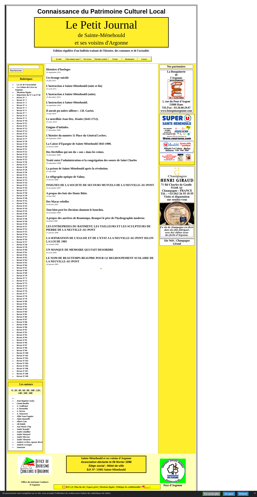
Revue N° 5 (22, 108)
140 (20, 393)
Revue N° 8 (22, 115)
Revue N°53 (22, 232)
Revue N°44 (22, 208)
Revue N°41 (22, 201)
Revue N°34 (22, 182)
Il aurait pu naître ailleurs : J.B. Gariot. (70, 110)
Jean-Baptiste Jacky (25, 401)
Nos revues (87, 59)
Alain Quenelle (23, 419)
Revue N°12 (22, 126)
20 (15, 390)
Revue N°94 (22, 337)
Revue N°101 (22, 355)
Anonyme (21, 447)
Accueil (58, 59)
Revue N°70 (22, 275)
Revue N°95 (22, 340)
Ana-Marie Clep (24, 426)
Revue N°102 (22, 358)
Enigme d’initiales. (57, 127)
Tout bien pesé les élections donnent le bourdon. (75, 209)
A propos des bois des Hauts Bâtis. (66, 193)
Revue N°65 (22, 262)
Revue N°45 (22, 211)
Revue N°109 (22, 376)
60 (24, 390)
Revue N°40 (22, 198)
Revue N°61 (22, 252)
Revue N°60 (22, 250)
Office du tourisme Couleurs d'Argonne (34, 483)
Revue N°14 (22, 131)
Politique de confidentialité (128, 487)
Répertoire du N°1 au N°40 (28, 95)
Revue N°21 (22, 149)
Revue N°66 (22, 265)
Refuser (243, 494)
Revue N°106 (22, 368)
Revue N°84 (22, 312)
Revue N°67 (22, 268)
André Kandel (23, 429)
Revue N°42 (22, 203)
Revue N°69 (22, 273)
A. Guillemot (22, 406)
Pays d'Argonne (173, 485)
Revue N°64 (22, 260)
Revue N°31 (22, 175)
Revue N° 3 (22, 102)
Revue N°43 (22, 206)
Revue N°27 (22, 164)
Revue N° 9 (22, 118)
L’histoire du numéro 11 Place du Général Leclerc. (76, 135)
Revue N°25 (22, 159)
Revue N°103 (22, 361)
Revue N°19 (22, 144)
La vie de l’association (26, 84)
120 (38, 390)
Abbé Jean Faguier (25, 416)
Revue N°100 (22, 353)
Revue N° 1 (22, 97)
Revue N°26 (22, 162)
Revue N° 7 (22, 113)
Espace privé (92, 487)
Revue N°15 (22, 133)
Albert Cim (22, 421)
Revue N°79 (22, 299)
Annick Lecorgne (24, 444)
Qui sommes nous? (73, 59)
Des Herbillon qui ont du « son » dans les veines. (75, 152)
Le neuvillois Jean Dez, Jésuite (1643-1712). (72, 119)
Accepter (229, 494)
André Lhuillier (24, 432)
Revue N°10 (22, 121)
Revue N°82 (22, 306)
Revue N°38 (22, 193)
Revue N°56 (22, 239)
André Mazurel (23, 434)
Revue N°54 (22, 234)
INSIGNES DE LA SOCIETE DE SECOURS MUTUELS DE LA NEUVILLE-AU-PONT (100, 185)
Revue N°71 (22, 278)
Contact (144, 59)
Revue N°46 (22, 213)
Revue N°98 (22, 348)
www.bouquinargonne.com (176, 110)
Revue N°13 (22, 128)
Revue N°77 (22, 293)
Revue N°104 (22, 363)
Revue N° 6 (22, 110)
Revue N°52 (22, 229)
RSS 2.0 (68, 487)
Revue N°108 (22, 373)
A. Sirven (21, 411)
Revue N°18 (22, 141)
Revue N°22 (22, 152)
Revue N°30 (22, 172)
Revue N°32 (22, 177)
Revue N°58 (22, 244)
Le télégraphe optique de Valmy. (65, 176)
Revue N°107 (22, 371)
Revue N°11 (22, 123)
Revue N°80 (22, 301)
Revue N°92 (22, 332)
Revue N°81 (22, 304)
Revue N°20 (22, 146)
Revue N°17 (22, 139)
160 (25, 393)
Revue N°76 (22, 291)
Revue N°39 (22, 195)
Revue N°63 (22, 257)
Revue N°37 (22, 190)
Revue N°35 (22, 185)
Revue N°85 (22, 314)
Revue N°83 (22, 309)
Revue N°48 (22, 219)
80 (28, 390)
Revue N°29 (22, 170)
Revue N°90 (22, 327)
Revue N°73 (22, 283)
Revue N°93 (22, 335)
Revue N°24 (22, 157)
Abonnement (129, 59)
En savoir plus (211, 494)
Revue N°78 (22, 296)
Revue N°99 (22, 350)
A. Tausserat (22, 414)
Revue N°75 (22, 288)
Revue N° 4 (22, 105)
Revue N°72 (22, 281)
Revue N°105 (22, 366)
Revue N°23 (22, 154)
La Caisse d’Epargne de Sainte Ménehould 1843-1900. (78, 143)
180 (30, 393)
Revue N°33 (22, 180)
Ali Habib (21, 424)
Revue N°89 (22, 324)
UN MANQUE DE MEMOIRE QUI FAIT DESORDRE (79, 249)
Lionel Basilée (23, 403)
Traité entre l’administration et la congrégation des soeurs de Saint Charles (91, 160)
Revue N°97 (22, 345)
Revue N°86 (22, 317)
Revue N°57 (22, 242)
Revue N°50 (22, 224)
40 (20, 390)
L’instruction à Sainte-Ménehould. (67, 102)
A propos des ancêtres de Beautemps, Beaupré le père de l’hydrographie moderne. (95, 218)
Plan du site (80, 487)
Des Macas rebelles (57, 201)
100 (32, 390)
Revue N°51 (22, 226)
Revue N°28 (22, 167)
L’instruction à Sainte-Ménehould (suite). (71, 94)
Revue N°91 (22, 330)
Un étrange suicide (57, 77)
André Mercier (23, 437)
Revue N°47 (22, 216)
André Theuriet (23, 439)
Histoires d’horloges (58, 69)
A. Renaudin (22, 408)
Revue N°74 (22, 286)
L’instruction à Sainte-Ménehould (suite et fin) (74, 86)
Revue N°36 (22, 188)
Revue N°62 (22, 255)
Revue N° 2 (22, 100)
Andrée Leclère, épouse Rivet (30, 442)
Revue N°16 (22, 136)
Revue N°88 (22, 322)
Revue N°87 (22, 319)
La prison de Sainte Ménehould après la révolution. (77, 168)
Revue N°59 (22, 247)
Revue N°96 (22, 342)
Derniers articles (101, 59)
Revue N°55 (22, 237)
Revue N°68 (22, 270)
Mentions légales (24, 92)
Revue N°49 (22, 221)
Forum (114, 59)
